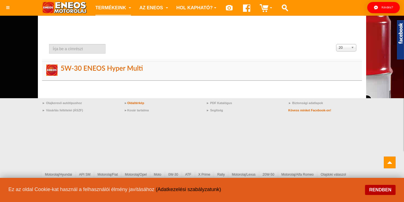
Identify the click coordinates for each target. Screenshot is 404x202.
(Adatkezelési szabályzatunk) (188, 189)
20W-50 (268, 174)
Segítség (216, 110)
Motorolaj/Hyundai (58, 174)
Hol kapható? (196, 7)
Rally (221, 174)
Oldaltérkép (135, 103)
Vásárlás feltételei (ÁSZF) (64, 110)
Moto (157, 174)
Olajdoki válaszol (333, 174)
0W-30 (173, 174)
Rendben (380, 189)
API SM (85, 174)
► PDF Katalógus (219, 103)
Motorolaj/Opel (136, 174)
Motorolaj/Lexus (244, 174)
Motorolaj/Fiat (107, 174)
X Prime (204, 174)
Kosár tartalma (138, 110)
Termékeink (113, 7)
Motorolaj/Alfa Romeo (297, 174)
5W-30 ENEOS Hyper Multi (102, 68)
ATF (188, 174)
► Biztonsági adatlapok (305, 103)
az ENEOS (153, 7)
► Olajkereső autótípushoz (62, 103)
